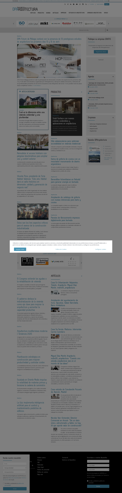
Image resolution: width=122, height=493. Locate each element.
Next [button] (108, 23)
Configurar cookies (100, 249)
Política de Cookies (61, 249)
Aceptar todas (20, 249)
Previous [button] (13, 23)
